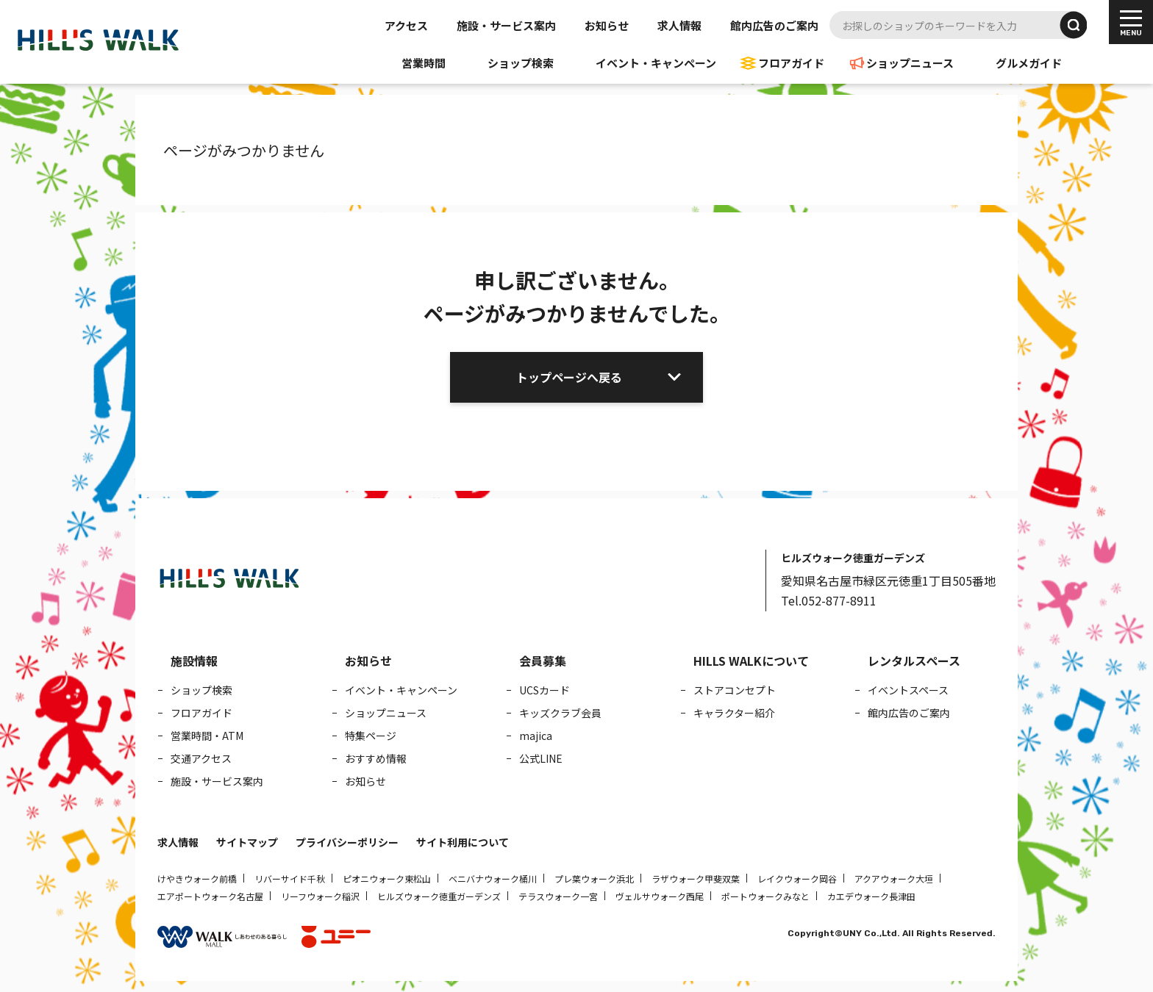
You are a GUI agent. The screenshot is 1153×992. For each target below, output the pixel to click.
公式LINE (541, 758)
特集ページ (370, 735)
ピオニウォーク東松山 (387, 878)
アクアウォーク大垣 (893, 878)
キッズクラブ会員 (560, 712)
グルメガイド (1029, 63)
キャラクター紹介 (734, 712)
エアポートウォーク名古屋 (210, 896)
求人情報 (679, 25)
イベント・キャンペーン (656, 63)
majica (535, 735)
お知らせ (607, 25)
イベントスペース (908, 690)
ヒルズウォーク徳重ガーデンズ (439, 896)
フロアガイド (791, 63)
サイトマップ (247, 842)
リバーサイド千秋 (289, 878)
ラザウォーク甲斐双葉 (696, 878)
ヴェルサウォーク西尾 (659, 896)
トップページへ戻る (569, 377)
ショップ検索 (521, 63)
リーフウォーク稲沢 (320, 896)
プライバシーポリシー (347, 842)
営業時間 (423, 63)
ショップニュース (910, 63)
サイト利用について (462, 842)
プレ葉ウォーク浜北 (594, 878)
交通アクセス (201, 758)
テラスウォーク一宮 (558, 896)
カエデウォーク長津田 (871, 896)
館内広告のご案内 (774, 25)
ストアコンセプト (734, 690)
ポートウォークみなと (765, 896)
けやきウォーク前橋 (197, 878)
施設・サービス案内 (506, 25)
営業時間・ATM (207, 735)
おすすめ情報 (376, 758)
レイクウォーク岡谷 (797, 878)
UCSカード (544, 690)
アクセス (406, 25)
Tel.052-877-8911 (829, 600)
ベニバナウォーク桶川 (493, 878)
